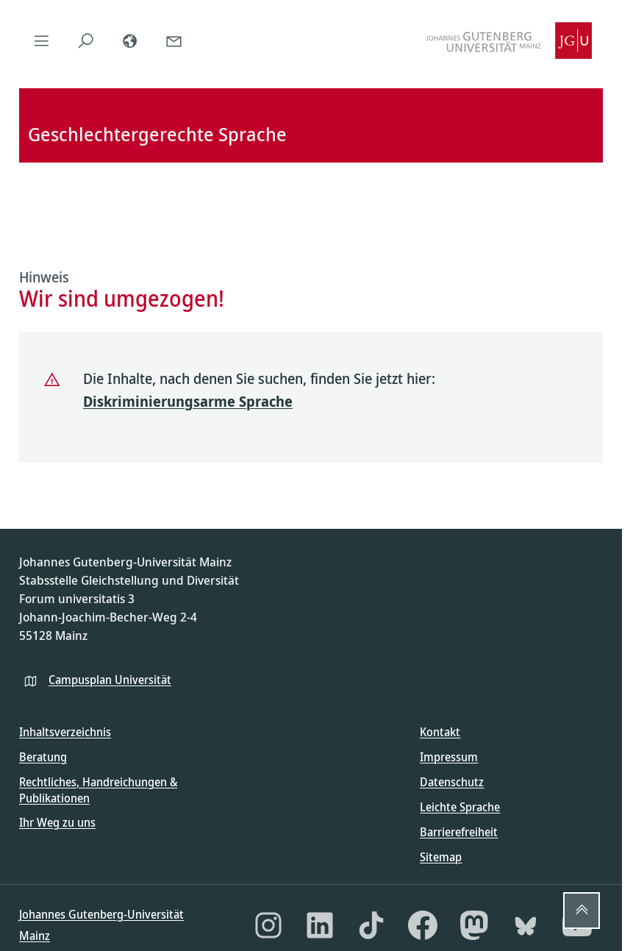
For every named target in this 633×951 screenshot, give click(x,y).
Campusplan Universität (110, 680)
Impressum (449, 757)
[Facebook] (422, 925)
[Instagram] (268, 925)
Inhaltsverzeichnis (65, 732)
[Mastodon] (474, 925)
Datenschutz (452, 782)
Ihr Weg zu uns (57, 822)
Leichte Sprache (460, 807)
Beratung (43, 757)
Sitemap (441, 857)
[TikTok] (371, 925)
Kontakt (440, 732)
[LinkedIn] (320, 925)
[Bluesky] (525, 925)
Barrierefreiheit (459, 832)
